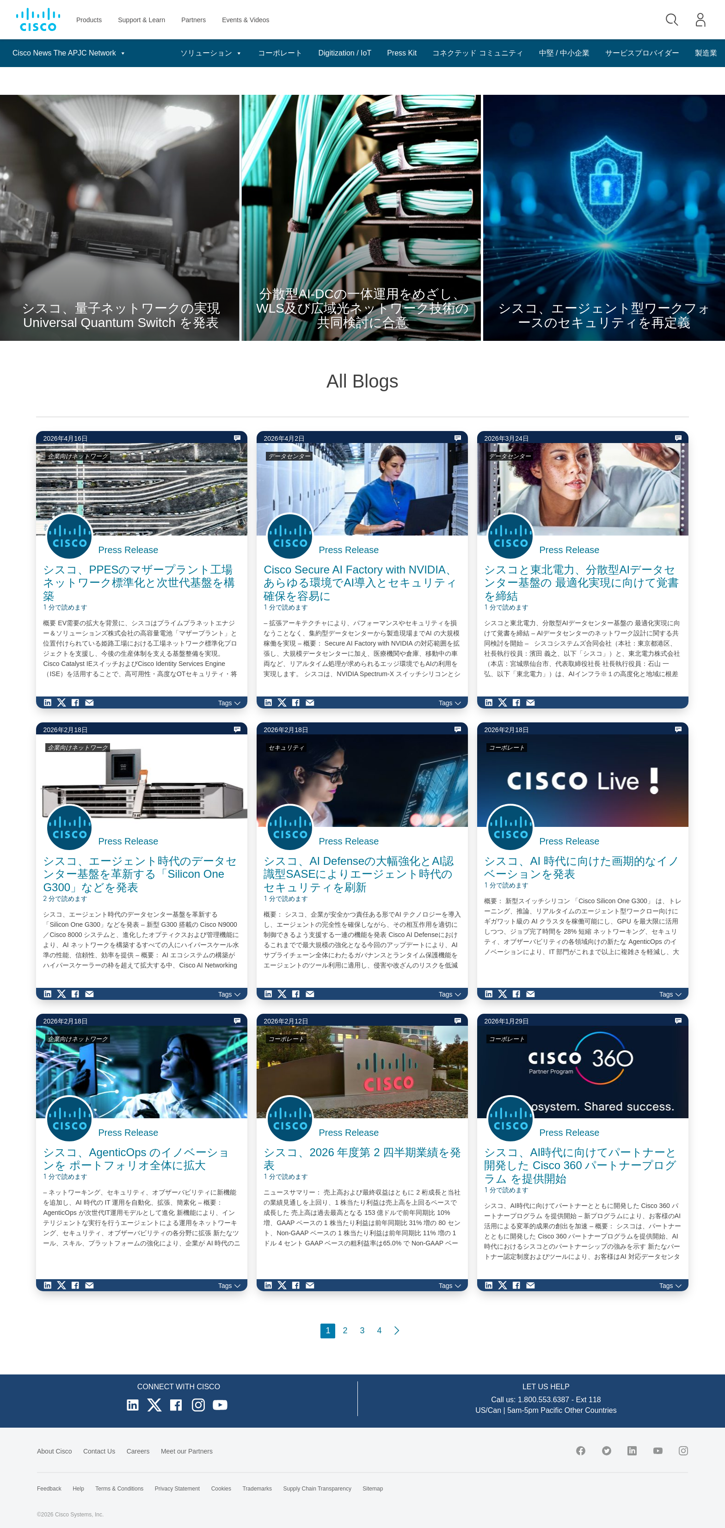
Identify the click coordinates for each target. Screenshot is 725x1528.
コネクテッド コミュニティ (467, 53)
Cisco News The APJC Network (69, 53)
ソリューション (201, 53)
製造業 (706, 81)
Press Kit (391, 53)
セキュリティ (286, 748)
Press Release (128, 550)
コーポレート (270, 53)
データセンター (289, 456)
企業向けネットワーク (78, 456)
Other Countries (591, 1410)
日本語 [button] (701, 53)
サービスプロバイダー (632, 53)
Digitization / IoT (334, 53)
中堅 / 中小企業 (554, 53)
